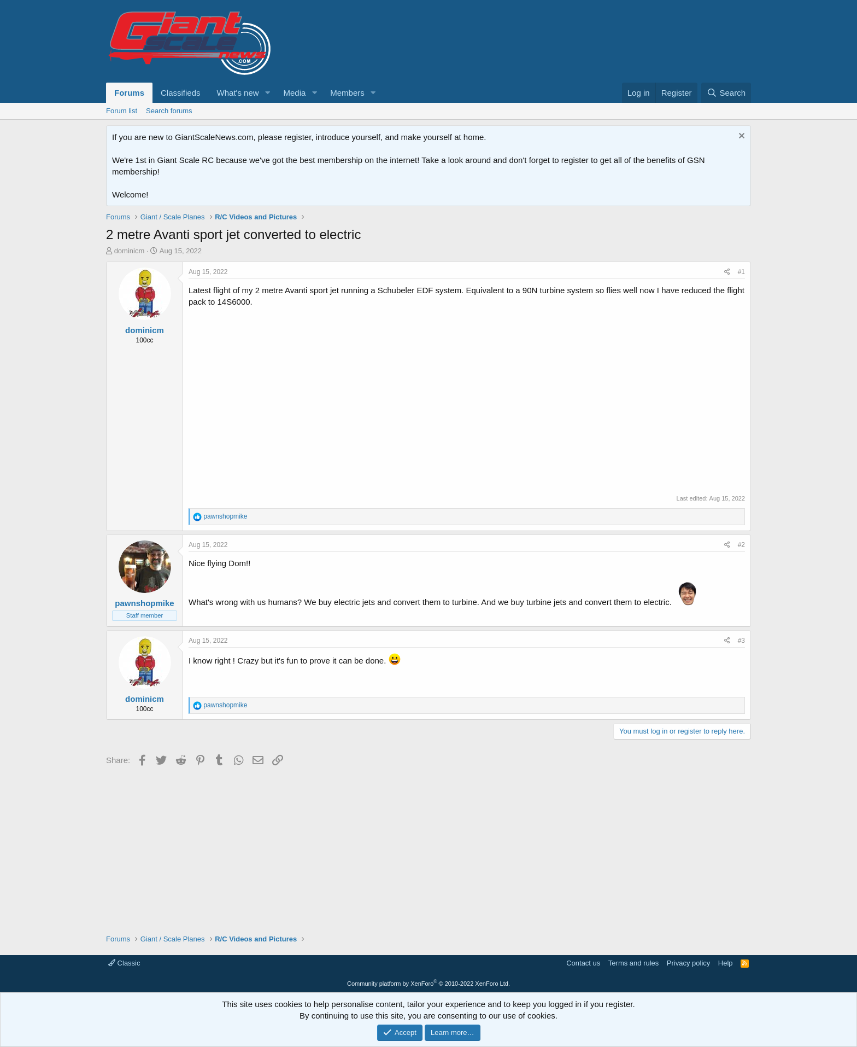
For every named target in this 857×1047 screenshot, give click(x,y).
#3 (741, 640)
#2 (741, 545)
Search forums (169, 111)
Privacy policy (688, 963)
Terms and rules (633, 963)
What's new (238, 92)
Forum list (121, 111)
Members (347, 92)
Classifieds (181, 92)
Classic (124, 963)
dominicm (129, 251)
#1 (741, 272)
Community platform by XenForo (428, 983)
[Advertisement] (428, 846)
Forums (129, 92)
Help (725, 963)
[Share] (727, 272)
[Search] (726, 93)
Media (294, 92)
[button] (267, 93)
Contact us (583, 963)
